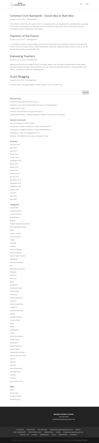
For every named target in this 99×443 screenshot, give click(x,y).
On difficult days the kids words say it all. (24, 102)
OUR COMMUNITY (19, 432)
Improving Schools (16, 298)
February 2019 (15, 145)
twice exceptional (16, 368)
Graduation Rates (16, 288)
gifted (12, 282)
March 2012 (14, 164)
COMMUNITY (62, 435)
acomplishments (16, 211)
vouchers (13, 378)
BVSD (12, 230)
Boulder (12, 221)
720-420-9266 (42, 430)
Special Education (16, 346)
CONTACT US (24, 435)
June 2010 (13, 196)
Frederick (13, 275)
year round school (16, 381)
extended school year (17, 269)
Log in (12, 390)
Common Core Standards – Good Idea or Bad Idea (41, 16)
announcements (15, 214)
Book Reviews (14, 217)
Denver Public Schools (17, 256)
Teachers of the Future (24, 36)
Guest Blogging (19, 76)
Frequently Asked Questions (73, 432)
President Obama (16, 317)
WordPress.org (15, 399)
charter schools (15, 233)
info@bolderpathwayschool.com (63, 419)
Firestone (13, 272)
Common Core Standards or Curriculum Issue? (26, 111)
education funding (16, 262)
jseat (13, 19)
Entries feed (14, 393)
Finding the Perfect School (25, 123)
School (12, 333)
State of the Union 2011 (18, 356)
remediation (14, 330)
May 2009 (13, 199)
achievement (14, 208)
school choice (14, 339)
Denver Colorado (16, 253)
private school (15, 320)
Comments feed (15, 396)
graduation (14, 285)
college (12, 240)
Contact (34, 435)
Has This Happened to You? (30, 133)
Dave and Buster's (16, 250)
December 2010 (15, 180)
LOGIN (58, 432)
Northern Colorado (16, 311)
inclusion (13, 301)
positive (12, 314)
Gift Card (13, 278)
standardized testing (17, 352)
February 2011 (15, 173)
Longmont (13, 307)
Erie (11, 266)
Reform (12, 327)
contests (13, 246)
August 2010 (14, 190)
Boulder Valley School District (20, 224)
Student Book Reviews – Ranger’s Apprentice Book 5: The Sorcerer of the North (37, 115)
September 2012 (15, 161)
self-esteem (14, 343)
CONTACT (73, 435)
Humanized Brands (80, 440)
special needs (15, 349)
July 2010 (13, 193)
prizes (12, 323)
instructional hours (16, 304)
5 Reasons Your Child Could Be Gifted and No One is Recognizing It (33, 105)
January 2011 (14, 177)
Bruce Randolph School (40, 136)
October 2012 (14, 157)
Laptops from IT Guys (17, 108)
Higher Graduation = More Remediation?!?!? (36, 126)
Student (12, 359)
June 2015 (13, 151)
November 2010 (15, 183)
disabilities (14, 259)
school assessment (16, 336)
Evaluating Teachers (22, 56)
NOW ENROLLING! (35, 432)
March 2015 (14, 154)
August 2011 (14, 167)
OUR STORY (31, 430)
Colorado (13, 243)
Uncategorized (32, 19)
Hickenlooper (14, 291)
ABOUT (78, 430)
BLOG (54, 435)
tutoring (13, 365)
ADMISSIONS (48, 432)
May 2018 (13, 148)
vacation (13, 375)
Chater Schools (15, 237)
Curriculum (20, 430)
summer (13, 362)
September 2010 (15, 186)
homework (13, 294)
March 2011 (14, 170)
